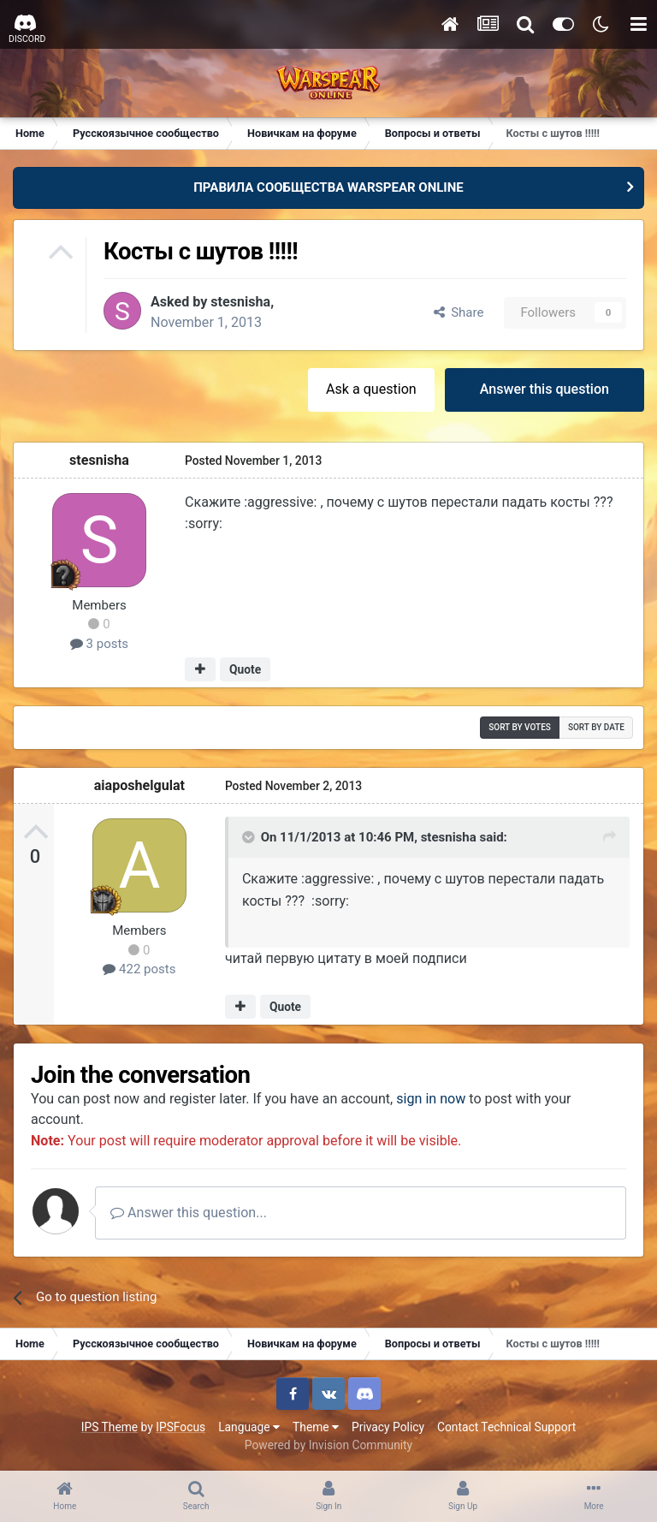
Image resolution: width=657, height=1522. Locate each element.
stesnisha (240, 302)
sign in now (430, 1099)
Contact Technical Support (506, 1427)
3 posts (99, 643)
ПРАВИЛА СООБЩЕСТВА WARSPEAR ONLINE (328, 187)
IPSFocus (180, 1427)
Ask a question (371, 389)
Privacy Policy (388, 1427)
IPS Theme (109, 1427)
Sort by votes (519, 727)
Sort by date (596, 727)
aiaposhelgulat (139, 785)
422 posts (139, 969)
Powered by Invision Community (328, 1445)
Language (249, 1427)
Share (459, 312)
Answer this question (544, 389)
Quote (245, 669)
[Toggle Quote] (249, 837)
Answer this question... (188, 1212)
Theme (316, 1427)
